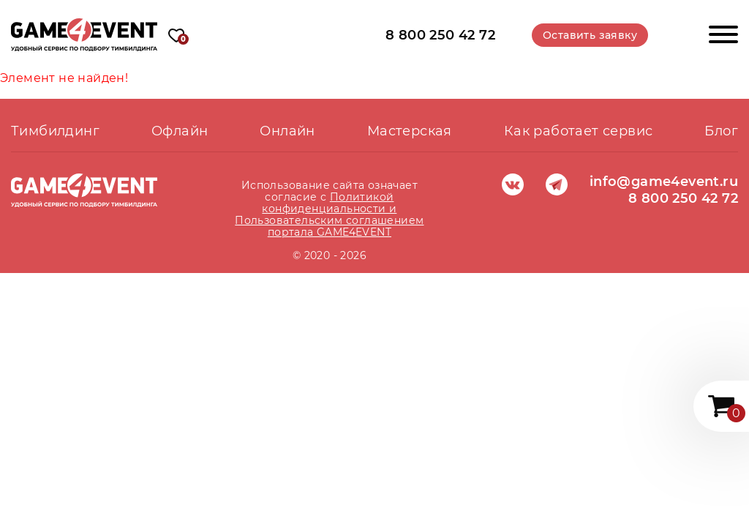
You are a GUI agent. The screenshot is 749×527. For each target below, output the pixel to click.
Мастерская (409, 131)
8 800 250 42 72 (440, 34)
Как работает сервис (578, 131)
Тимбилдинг (55, 131)
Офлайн (179, 131)
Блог (721, 131)
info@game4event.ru (664, 181)
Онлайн (287, 131)
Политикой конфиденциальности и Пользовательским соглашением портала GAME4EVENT (329, 214)
